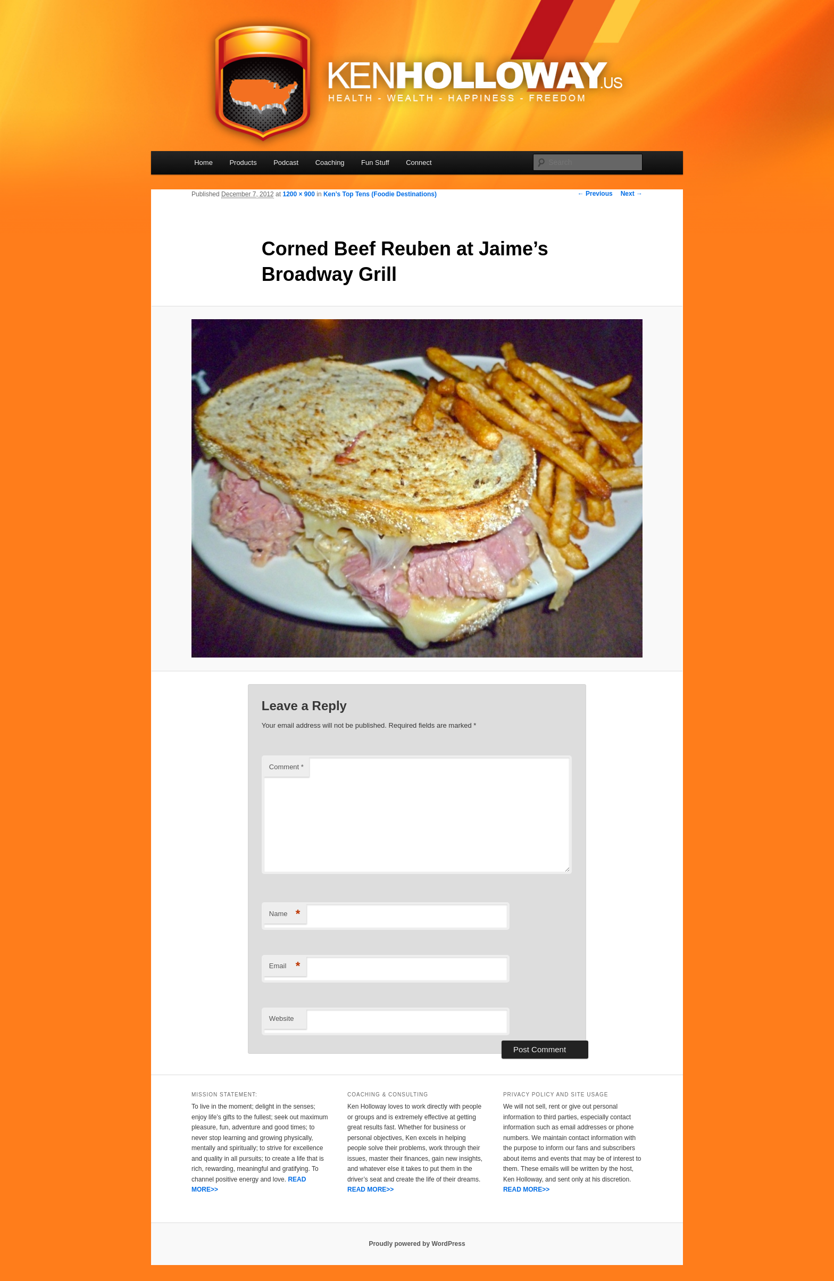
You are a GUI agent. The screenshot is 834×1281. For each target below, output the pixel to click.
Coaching (330, 163)
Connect (418, 163)
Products (242, 163)
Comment (286, 767)
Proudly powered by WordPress (417, 1243)
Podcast (285, 163)
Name (285, 914)
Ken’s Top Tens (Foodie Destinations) (380, 194)
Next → (632, 193)
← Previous (595, 193)
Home (203, 163)
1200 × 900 (298, 194)
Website (281, 1018)
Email (285, 966)
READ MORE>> (370, 1189)
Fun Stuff (375, 163)
